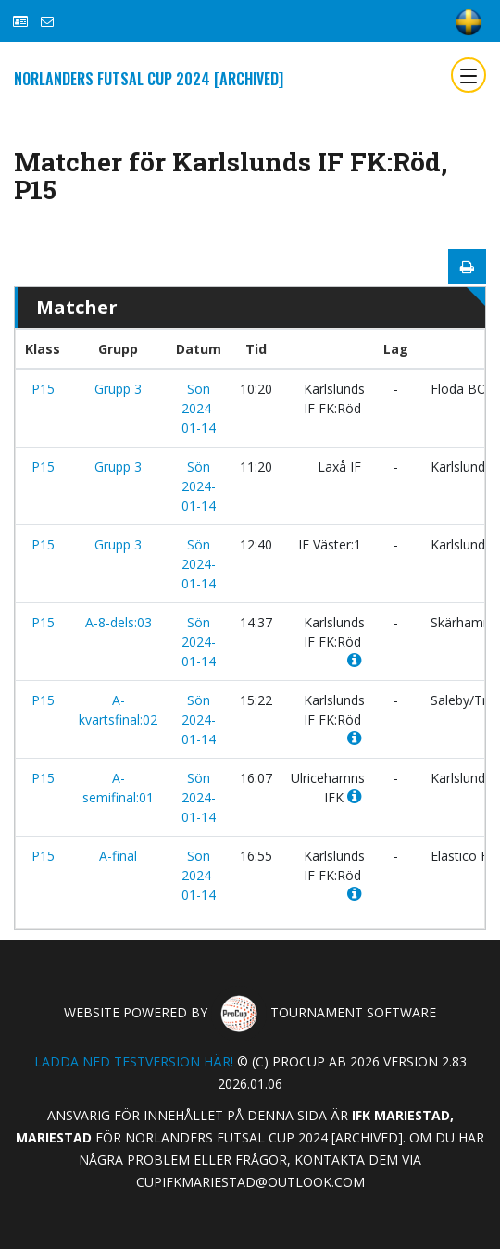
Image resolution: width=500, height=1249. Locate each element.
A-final (118, 855)
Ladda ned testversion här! (133, 1061)
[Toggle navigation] (468, 75)
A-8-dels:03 (118, 622)
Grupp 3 (118, 388)
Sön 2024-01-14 (198, 408)
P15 (43, 388)
